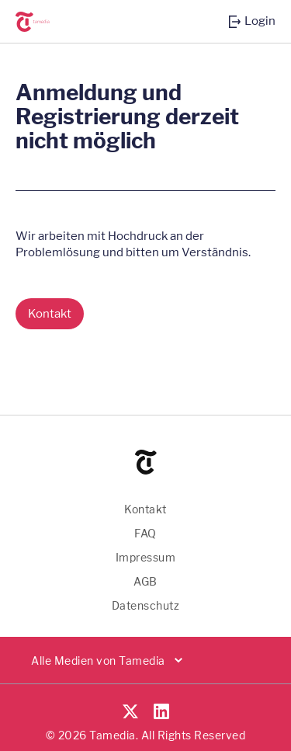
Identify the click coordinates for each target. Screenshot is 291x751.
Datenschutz (146, 605)
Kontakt (145, 509)
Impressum (146, 557)
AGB (145, 581)
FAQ (145, 533)
